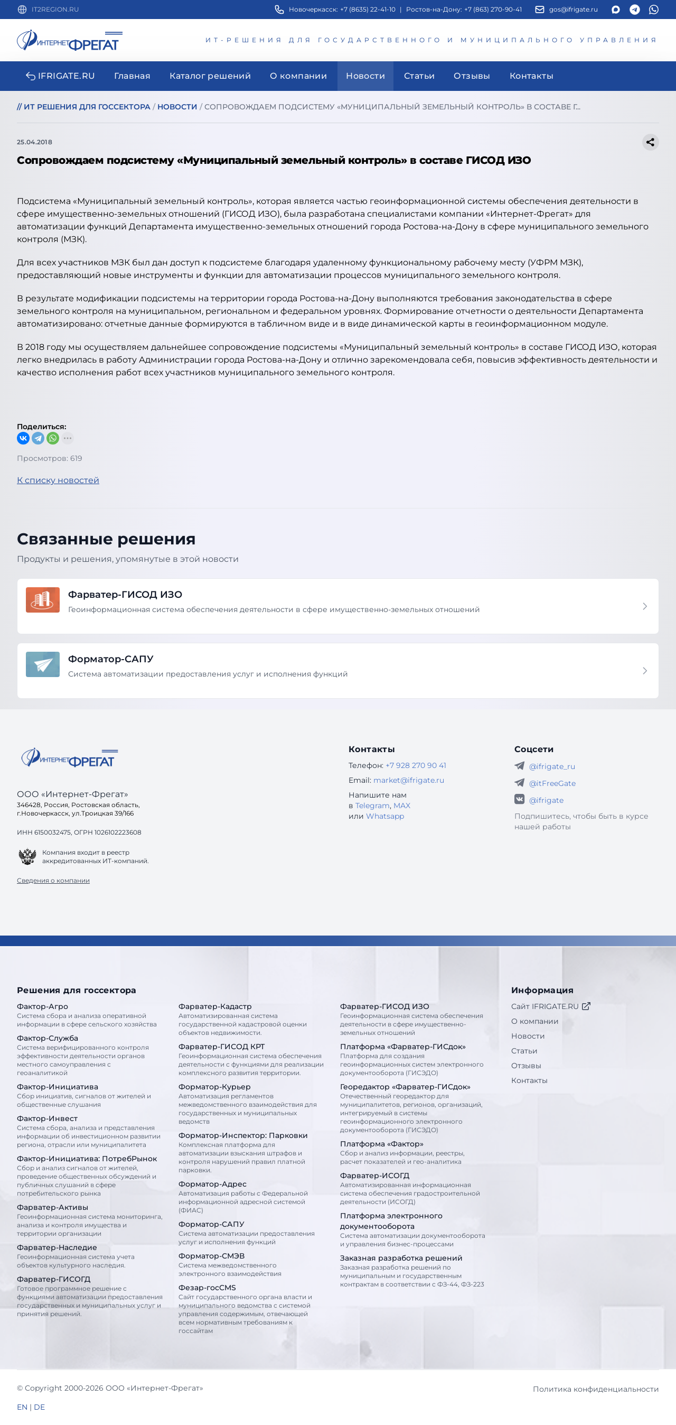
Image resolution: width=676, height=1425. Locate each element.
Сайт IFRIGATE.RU (551, 1006)
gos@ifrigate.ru (573, 9)
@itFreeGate (552, 783)
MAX (401, 805)
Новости (528, 1036)
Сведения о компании (53, 880)
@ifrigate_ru (552, 766)
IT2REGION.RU (55, 9)
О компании (535, 1021)
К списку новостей (58, 480)
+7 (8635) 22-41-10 (368, 9)
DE (39, 1407)
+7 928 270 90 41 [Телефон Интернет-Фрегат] (416, 765)
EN (22, 1407)
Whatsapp (385, 816)
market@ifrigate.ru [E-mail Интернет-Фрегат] (408, 780)
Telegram (372, 805)
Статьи (524, 1051)
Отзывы (526, 1065)
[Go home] (70, 757)
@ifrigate (546, 800)
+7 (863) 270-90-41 (493, 9)
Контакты (529, 1080)
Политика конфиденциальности (596, 1389)
